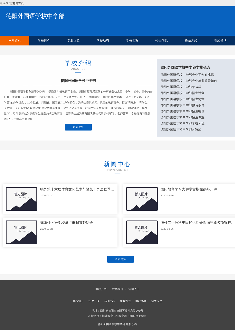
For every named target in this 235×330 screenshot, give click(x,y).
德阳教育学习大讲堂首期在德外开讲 (189, 189)
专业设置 (73, 40)
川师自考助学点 (137, 315)
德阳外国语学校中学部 (35, 16)
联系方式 (191, 40)
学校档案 (132, 40)
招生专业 (94, 301)
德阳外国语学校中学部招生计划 (182, 93)
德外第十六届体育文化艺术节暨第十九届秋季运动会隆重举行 (87, 189)
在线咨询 (220, 40)
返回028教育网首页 (12, 3)
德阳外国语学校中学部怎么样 (181, 87)
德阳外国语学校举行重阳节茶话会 (66, 223)
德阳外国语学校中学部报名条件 (182, 105)
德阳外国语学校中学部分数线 (181, 129)
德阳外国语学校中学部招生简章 (182, 99)
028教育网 (120, 315)
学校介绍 (101, 289)
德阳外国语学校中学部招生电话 (182, 111)
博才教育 (107, 315)
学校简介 (44, 40)
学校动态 (103, 40)
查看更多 (78, 127)
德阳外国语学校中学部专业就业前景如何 (189, 80)
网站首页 (14, 40)
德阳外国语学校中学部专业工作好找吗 (187, 74)
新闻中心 (109, 301)
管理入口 (133, 289)
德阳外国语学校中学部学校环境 (182, 123)
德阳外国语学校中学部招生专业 (182, 117)
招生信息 (161, 40)
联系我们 (117, 289)
